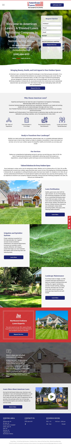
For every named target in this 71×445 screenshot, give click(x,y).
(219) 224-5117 (21, 54)
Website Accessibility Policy (55, 441)
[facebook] (25, 424)
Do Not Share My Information (23, 441)
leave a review (17, 373)
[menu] (3, 5)
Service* (44, 35)
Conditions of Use (33, 441)
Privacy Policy (13, 441)
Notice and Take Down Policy (43, 441)
